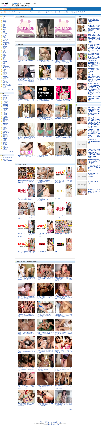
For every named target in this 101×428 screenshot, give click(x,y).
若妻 (4, 57)
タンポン (23, 12)
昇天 (90, 157)
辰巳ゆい (5, 140)
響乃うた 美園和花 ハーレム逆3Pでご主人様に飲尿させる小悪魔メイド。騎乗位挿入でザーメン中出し (26, 387)
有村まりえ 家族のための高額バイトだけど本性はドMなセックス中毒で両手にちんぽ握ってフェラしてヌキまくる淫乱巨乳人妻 (63, 279)
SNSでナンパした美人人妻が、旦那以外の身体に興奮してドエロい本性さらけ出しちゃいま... (26, 217)
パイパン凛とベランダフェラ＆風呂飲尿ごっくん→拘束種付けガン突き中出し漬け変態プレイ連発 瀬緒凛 (26, 278)
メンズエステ (6, 77)
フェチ (4, 50)
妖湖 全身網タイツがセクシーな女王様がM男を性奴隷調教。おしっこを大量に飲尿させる (26, 369)
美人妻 (4, 87)
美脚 (4, 70)
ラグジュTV (92, 32)
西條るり (5, 121)
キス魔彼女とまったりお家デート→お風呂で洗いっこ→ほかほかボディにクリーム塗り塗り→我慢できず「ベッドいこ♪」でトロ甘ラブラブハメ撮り (94, 133)
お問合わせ (58, 422)
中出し (4, 25)
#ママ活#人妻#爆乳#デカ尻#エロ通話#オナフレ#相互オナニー (45, 156)
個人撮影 (5, 52)
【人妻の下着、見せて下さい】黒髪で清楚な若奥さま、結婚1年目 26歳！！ (63, 118)
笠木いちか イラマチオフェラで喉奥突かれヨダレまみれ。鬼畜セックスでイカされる (26, 351)
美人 (4, 65)
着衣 (4, 54)
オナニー (5, 28)
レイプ (4, 37)
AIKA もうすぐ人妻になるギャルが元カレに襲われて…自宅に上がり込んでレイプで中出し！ (63, 369)
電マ (4, 80)
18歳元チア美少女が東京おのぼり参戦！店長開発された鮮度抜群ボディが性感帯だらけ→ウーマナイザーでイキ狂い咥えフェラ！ (94, 38)
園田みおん (5, 136)
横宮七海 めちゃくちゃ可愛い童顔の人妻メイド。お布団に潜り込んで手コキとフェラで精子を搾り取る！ (26, 297)
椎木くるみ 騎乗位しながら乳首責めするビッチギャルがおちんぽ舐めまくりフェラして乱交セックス (63, 387)
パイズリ (5, 61)
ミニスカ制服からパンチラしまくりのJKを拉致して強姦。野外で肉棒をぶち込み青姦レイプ (48, 12)
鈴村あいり (5, 112)
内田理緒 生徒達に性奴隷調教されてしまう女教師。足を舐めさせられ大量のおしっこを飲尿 (45, 387)
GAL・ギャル (6, 42)
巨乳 (4, 32)
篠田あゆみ (5, 117)
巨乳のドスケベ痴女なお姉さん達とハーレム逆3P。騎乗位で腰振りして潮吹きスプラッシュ (26, 333)
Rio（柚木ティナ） (7, 100)
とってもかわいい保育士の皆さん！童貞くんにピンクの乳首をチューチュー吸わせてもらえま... (63, 181)
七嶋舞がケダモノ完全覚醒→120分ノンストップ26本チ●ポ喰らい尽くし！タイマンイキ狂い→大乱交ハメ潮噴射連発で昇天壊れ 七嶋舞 (94, 153)
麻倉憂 (4, 127)
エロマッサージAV (7, 160)
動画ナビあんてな (7, 159)
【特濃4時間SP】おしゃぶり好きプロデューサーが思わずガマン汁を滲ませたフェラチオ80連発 (26, 181)
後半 (90, 183)
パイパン (5, 78)
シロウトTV (92, 116)
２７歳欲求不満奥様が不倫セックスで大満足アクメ (94, 167)
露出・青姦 (5, 82)
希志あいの (5, 106)
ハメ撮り (5, 47)
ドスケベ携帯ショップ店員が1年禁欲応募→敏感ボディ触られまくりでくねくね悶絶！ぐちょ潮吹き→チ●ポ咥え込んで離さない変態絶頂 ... (26, 138)
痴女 (4, 58)
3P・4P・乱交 (6, 67)
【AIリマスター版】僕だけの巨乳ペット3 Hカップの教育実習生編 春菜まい (26, 199)
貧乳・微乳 (5, 73)
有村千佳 (5, 128)
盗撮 (4, 36)
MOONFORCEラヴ (94, 139)
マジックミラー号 (7, 85)
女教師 (4, 69)
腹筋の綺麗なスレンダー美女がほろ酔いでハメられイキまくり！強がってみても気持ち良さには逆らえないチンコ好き (94, 77)
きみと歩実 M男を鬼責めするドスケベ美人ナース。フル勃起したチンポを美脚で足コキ (63, 333)
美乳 (4, 31)
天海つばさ (5, 123)
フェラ (4, 59)
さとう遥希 (5, 108)
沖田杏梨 (5, 149)
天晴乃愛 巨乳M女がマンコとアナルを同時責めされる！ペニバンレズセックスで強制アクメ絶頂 (45, 297)
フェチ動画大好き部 (7, 157)
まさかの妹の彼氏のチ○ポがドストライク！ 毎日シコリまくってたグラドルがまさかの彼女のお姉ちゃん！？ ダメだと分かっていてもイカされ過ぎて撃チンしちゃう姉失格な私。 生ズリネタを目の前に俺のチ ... (26, 81)
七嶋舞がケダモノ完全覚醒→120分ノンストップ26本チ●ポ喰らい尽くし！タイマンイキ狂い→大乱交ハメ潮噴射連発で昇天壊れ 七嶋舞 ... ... (45, 119)
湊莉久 (4, 129)
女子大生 (5, 44)
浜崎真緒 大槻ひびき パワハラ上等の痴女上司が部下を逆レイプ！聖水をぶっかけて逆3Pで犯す (26, 404)
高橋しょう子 (6, 120)
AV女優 (4, 20)
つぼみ (4, 143)
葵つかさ (5, 146)
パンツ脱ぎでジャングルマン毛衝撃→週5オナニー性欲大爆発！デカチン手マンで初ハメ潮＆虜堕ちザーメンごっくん (94, 47)
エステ (4, 74)
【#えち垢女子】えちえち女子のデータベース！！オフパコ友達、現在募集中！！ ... (63, 100)
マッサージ (5, 39)
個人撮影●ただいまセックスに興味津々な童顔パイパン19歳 (94, 70)
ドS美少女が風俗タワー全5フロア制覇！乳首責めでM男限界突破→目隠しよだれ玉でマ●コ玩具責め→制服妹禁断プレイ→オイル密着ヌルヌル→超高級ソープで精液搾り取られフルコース (94, 88)
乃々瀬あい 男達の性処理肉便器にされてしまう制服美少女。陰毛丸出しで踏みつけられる (45, 351)
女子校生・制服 (6, 43)
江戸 (77, 12)
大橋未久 (5, 109)
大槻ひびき (5, 131)
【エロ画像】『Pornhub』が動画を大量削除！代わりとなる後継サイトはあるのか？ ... (45, 100)
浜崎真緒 (5, 114)
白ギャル (5, 72)
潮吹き (4, 27)
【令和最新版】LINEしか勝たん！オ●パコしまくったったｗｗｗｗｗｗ (45, 61)
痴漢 (4, 48)
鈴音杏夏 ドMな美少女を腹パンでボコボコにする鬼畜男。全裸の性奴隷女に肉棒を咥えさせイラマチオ (63, 404)
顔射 (4, 63)
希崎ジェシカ (6, 132)
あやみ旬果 (5, 105)
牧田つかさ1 (57, 198)
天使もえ (5, 134)
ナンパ (4, 62)
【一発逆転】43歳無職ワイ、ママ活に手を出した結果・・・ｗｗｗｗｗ (26, 156)
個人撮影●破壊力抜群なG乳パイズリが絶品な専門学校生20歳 (94, 161)
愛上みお (91, 101)
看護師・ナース (6, 66)
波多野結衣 (5, 101)
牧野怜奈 (91, 176)
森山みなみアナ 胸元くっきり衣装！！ (26, 117)
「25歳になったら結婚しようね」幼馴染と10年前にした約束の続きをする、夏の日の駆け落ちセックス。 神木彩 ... (63, 61)
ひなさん (38, 215)
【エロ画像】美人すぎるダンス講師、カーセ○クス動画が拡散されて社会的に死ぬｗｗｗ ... (63, 137)
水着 (4, 24)
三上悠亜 (5, 97)
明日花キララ (6, 95)
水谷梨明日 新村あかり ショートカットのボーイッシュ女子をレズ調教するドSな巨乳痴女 (45, 278)
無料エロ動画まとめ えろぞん (47, 422)
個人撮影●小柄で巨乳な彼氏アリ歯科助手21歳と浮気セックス (93, 20)
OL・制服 (5, 21)
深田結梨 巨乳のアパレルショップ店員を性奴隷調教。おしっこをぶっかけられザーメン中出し (45, 369)
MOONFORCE (92, 60)
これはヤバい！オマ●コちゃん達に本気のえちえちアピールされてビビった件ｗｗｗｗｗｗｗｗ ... (26, 100)
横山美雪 (5, 144)
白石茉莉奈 (5, 147)
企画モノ (5, 40)
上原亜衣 (5, 113)
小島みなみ (5, 116)
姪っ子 (11, 12)
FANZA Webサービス (53, 424)
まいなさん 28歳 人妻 (93, 181)
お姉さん (5, 46)
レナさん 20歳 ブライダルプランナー (94, 174)
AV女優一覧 (10, 151)
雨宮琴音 (5, 142)
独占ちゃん (92, 42)
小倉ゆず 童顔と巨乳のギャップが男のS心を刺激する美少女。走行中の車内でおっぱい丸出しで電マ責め (63, 315)
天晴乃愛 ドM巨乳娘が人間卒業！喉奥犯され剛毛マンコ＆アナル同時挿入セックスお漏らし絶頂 (45, 333)
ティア (4, 110)
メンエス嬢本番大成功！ (42, 251)
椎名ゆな (5, 124)
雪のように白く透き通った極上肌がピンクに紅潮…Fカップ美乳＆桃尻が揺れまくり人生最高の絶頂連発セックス (94, 28)
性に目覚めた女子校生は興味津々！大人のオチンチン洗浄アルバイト (94, 191)
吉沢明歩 (5, 98)
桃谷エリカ (5, 104)
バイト (90, 194)
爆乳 (4, 51)
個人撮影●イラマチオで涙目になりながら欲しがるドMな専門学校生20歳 (94, 64)
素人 (4, 18)
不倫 (90, 170)
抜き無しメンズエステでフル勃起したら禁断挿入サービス (94, 98)
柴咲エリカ (5, 135)
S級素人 (5, 29)
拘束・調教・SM (7, 84)
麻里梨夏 (5, 138)
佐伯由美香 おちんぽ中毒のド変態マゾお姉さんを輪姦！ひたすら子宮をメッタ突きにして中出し (45, 315)
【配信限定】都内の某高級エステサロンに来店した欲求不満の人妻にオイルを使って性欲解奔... (45, 181)
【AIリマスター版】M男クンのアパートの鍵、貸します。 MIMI (63, 216)
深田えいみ (5, 119)
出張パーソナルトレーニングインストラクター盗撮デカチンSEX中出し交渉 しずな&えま (45, 235)
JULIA (4, 125)
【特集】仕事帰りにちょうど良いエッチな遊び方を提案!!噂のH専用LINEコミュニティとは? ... (45, 79)
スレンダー (92, 81)
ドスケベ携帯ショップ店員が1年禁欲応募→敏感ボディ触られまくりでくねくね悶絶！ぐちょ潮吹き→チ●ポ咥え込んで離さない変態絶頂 (94, 111)
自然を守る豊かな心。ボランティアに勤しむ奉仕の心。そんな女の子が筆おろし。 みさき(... (26, 235)
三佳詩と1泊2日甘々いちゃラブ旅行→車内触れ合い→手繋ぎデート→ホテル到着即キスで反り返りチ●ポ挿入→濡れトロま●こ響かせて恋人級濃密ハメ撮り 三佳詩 (94, 122)
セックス (5, 33)
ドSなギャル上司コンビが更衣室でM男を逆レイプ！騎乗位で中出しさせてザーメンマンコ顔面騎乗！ (45, 404)
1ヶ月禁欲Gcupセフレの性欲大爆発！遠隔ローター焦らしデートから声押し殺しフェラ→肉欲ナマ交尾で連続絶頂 (94, 56)
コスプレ (5, 23)
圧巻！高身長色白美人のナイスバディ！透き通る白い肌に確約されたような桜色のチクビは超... (45, 199)
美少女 (4, 35)
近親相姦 (5, 81)
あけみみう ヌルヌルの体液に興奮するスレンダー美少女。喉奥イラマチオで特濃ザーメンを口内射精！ (63, 297)
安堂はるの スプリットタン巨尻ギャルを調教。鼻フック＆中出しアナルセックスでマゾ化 (63, 351)
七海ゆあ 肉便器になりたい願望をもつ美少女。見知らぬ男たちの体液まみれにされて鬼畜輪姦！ (26, 315)
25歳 (90, 144)
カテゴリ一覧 (10, 89)
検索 (66, 9)
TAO (56, 251)
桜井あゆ (5, 102)
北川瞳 (4, 139)
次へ (72, 409)
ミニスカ (5, 76)
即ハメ (4, 55)
